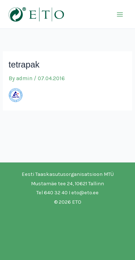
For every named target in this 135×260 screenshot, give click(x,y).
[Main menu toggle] (120, 14)
